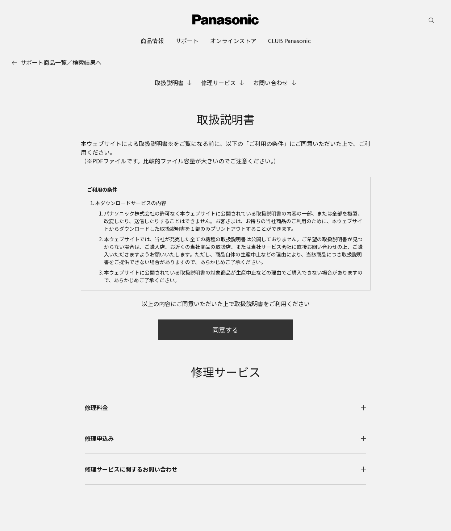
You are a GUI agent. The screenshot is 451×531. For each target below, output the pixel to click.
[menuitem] (152, 40)
